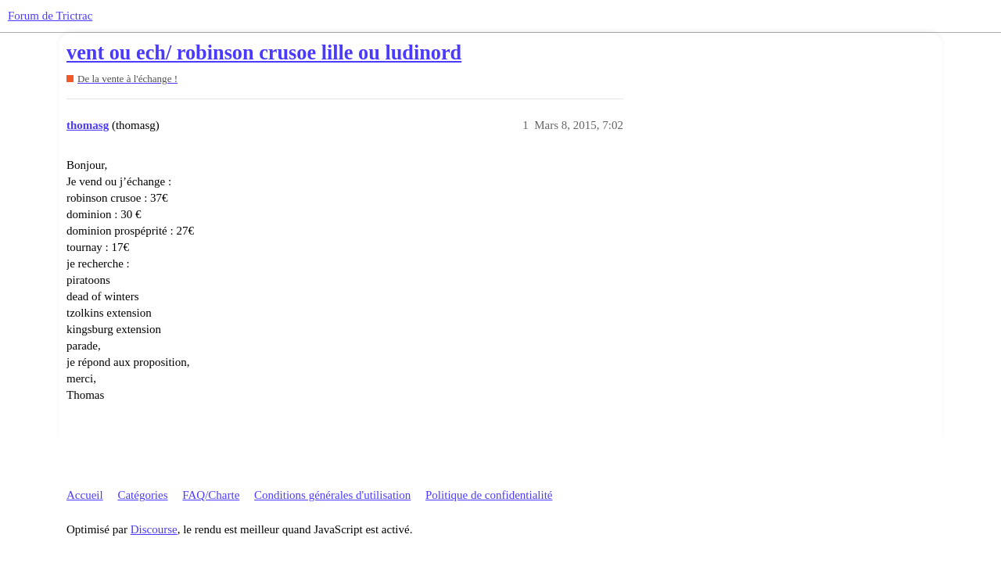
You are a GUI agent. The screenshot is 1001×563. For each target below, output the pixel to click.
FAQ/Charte (210, 495)
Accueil (84, 495)
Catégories (142, 495)
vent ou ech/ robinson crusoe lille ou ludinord (263, 52)
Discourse (154, 529)
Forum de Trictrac (50, 15)
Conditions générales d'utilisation (332, 495)
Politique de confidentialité (488, 495)
